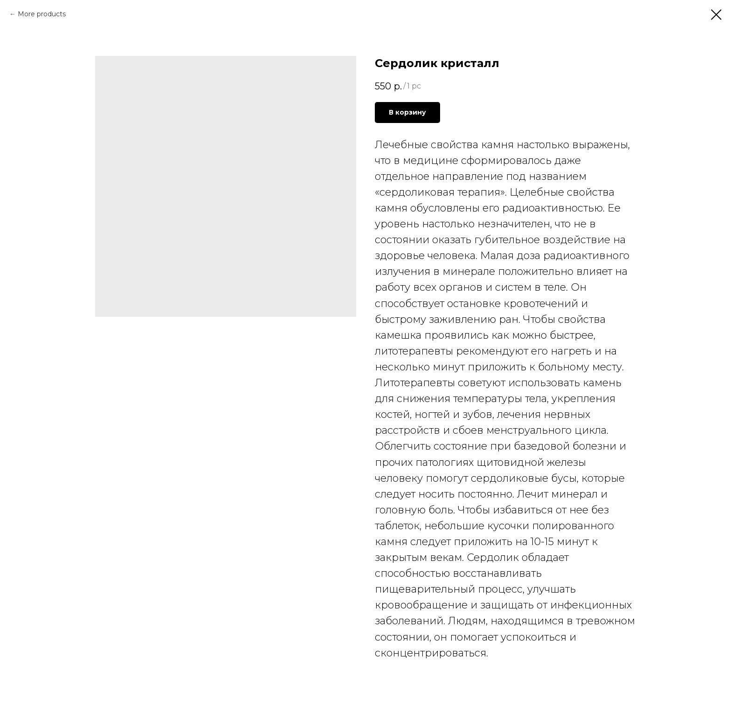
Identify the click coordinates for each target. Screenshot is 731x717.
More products (42, 14)
